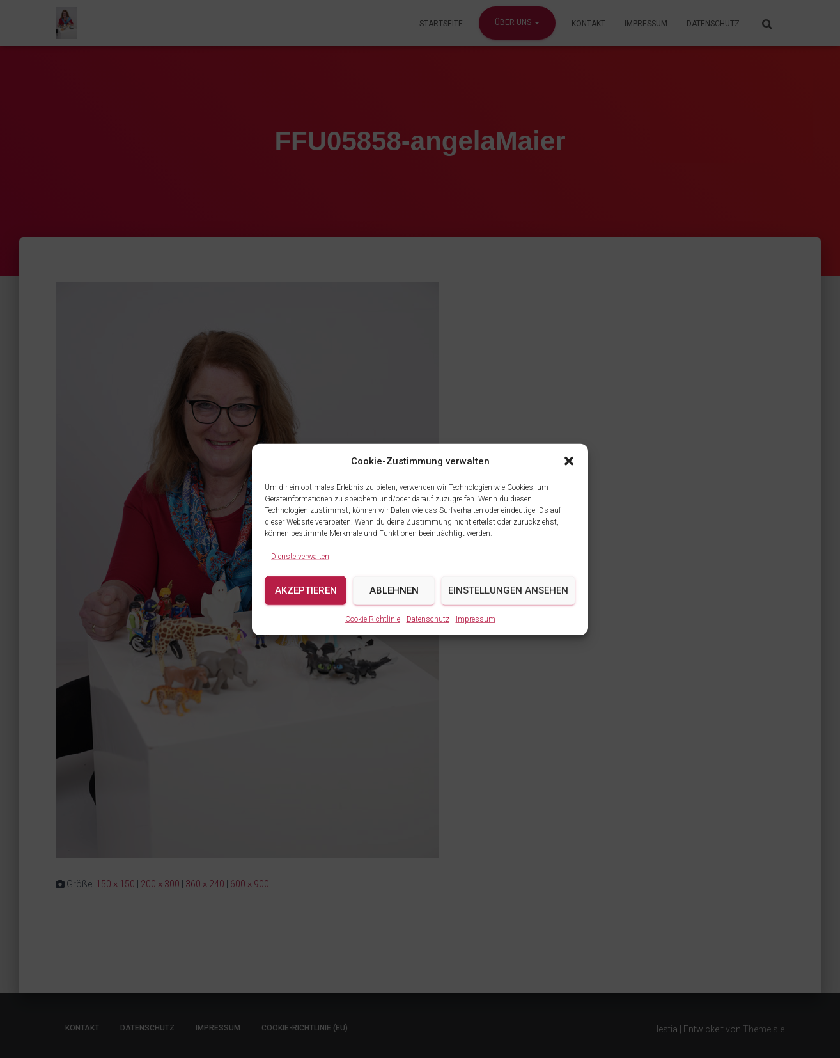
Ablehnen (394, 601)
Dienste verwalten (300, 567)
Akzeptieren (306, 601)
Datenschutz (428, 629)
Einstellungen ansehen (508, 601)
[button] (569, 472)
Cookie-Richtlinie (372, 629)
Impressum (475, 629)
